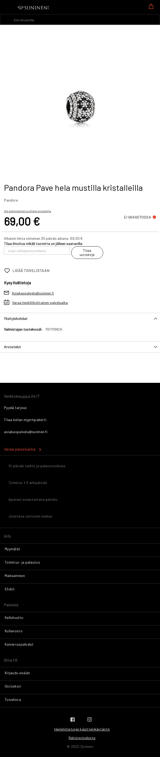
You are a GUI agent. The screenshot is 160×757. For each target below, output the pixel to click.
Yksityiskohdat (15, 318)
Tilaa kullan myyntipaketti (25, 419)
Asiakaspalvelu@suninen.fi (33, 293)
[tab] (80, 318)
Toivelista (13, 699)
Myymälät (12, 549)
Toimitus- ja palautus (22, 562)
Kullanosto (14, 631)
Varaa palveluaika (19, 448)
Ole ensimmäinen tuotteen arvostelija (27, 211)
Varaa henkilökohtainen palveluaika (40, 302)
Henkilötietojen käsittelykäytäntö (82, 729)
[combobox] (80, 19)
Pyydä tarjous (15, 407)
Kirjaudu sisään (17, 673)
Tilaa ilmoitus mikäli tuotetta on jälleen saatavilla (43, 243)
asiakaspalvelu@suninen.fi (25, 431)
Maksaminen (15, 575)
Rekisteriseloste (82, 738)
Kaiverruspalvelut (19, 644)
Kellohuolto (14, 617)
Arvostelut (12, 347)
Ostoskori (13, 686)
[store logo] (33, 8)
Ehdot (10, 589)
